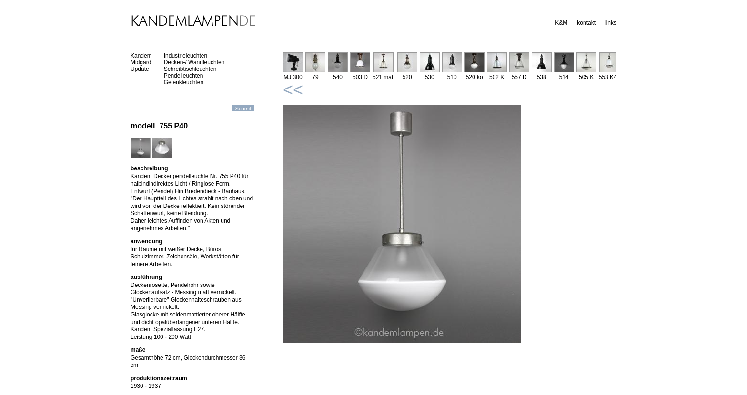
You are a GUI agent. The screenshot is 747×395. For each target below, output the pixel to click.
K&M (561, 23)
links (610, 23)
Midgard (141, 62)
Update (140, 69)
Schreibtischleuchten (190, 69)
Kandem (141, 55)
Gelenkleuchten (183, 82)
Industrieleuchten (185, 55)
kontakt (586, 23)
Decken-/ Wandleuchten (194, 62)
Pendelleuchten (183, 75)
